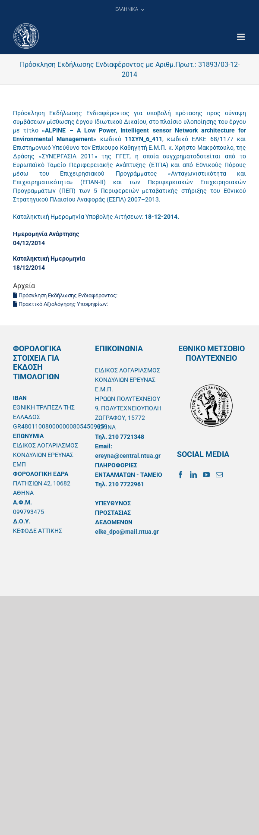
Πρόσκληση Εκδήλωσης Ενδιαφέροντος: (66, 295)
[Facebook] (180, 474)
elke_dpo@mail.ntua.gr (127, 531)
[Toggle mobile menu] (241, 36)
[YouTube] (206, 474)
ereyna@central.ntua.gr (128, 455)
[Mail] (219, 474)
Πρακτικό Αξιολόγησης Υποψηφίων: (61, 304)
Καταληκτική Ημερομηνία (49, 258)
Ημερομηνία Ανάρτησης (46, 233)
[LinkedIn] (193, 474)
